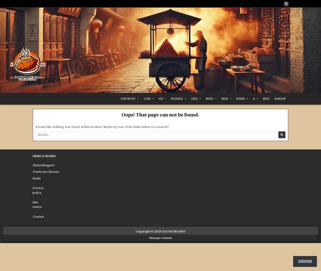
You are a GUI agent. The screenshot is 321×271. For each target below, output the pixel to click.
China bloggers (44, 165)
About (266, 99)
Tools (194, 99)
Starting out (128, 99)
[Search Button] (286, 4)
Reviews (240, 99)
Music (225, 99)
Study (147, 99)
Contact (38, 216)
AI (254, 99)
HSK (161, 99)
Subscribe (305, 261)
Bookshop (280, 99)
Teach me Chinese (46, 171)
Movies (210, 99)
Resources (177, 99)
